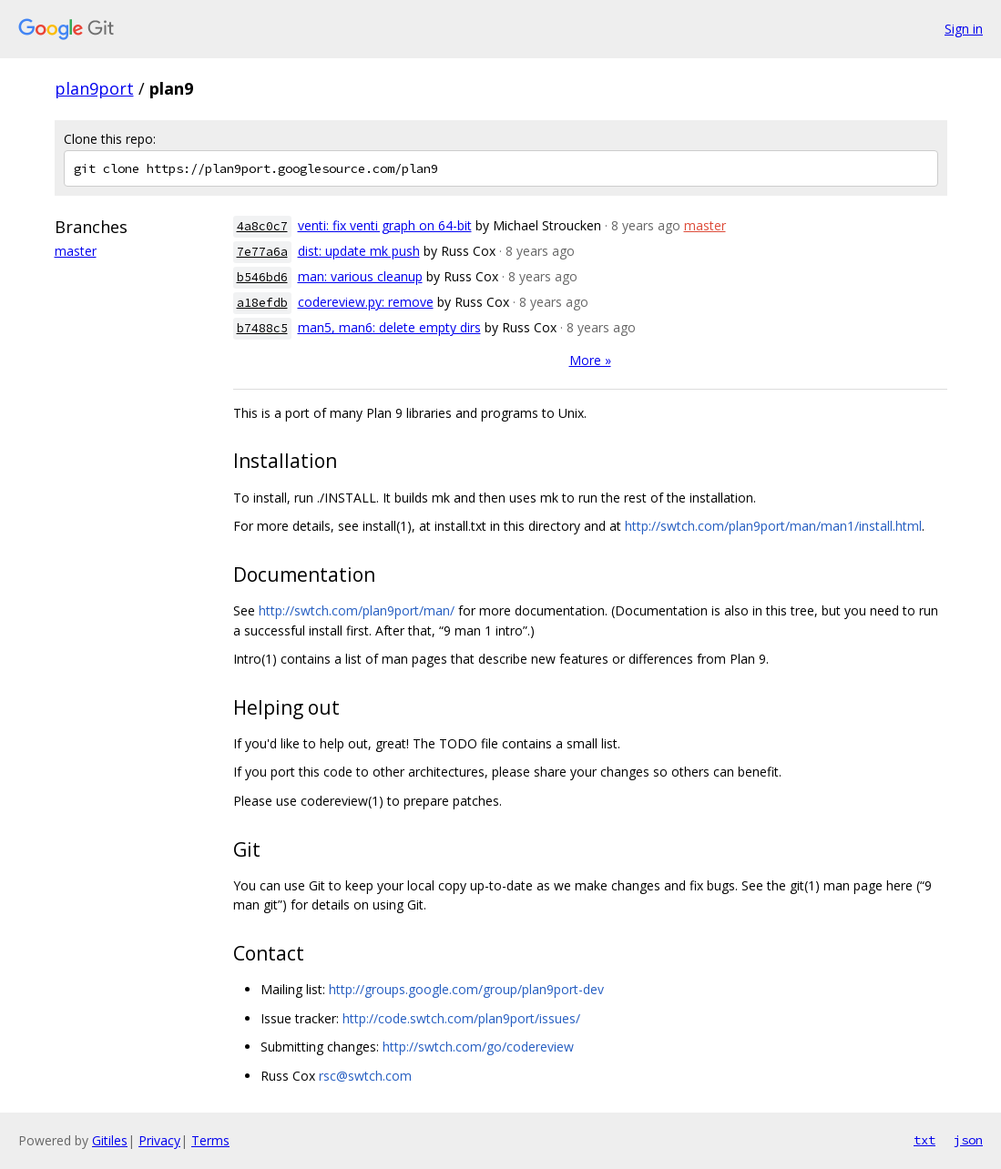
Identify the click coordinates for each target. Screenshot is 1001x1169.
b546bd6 (262, 277)
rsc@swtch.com (365, 1075)
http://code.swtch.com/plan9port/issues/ (461, 1018)
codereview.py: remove (366, 301)
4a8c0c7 (262, 226)
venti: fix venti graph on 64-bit (385, 225)
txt (924, 1140)
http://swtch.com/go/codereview (478, 1046)
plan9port (94, 88)
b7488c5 (262, 328)
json (968, 1140)
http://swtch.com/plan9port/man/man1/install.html (773, 525)
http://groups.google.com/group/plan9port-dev (466, 989)
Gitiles (110, 1140)
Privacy (159, 1140)
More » (590, 360)
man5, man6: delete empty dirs (389, 327)
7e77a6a (262, 251)
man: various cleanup (360, 276)
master (76, 250)
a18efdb (262, 302)
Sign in (964, 28)
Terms (210, 1140)
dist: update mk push (359, 250)
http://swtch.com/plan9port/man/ (357, 610)
